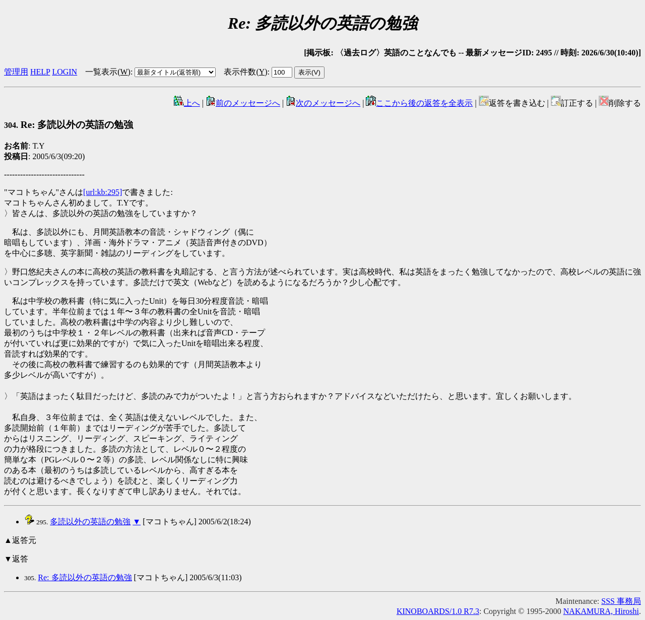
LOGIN (64, 71)
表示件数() (245, 71)
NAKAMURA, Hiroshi (601, 611)
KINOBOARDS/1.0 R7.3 (438, 611)
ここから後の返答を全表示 (419, 103)
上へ (187, 103)
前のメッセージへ (243, 103)
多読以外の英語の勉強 (90, 521)
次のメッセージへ (323, 103)
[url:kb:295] (102, 192)
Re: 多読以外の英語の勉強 (68, 124)
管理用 (16, 71)
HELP (40, 71)
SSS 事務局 (621, 601)
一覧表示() (108, 71)
